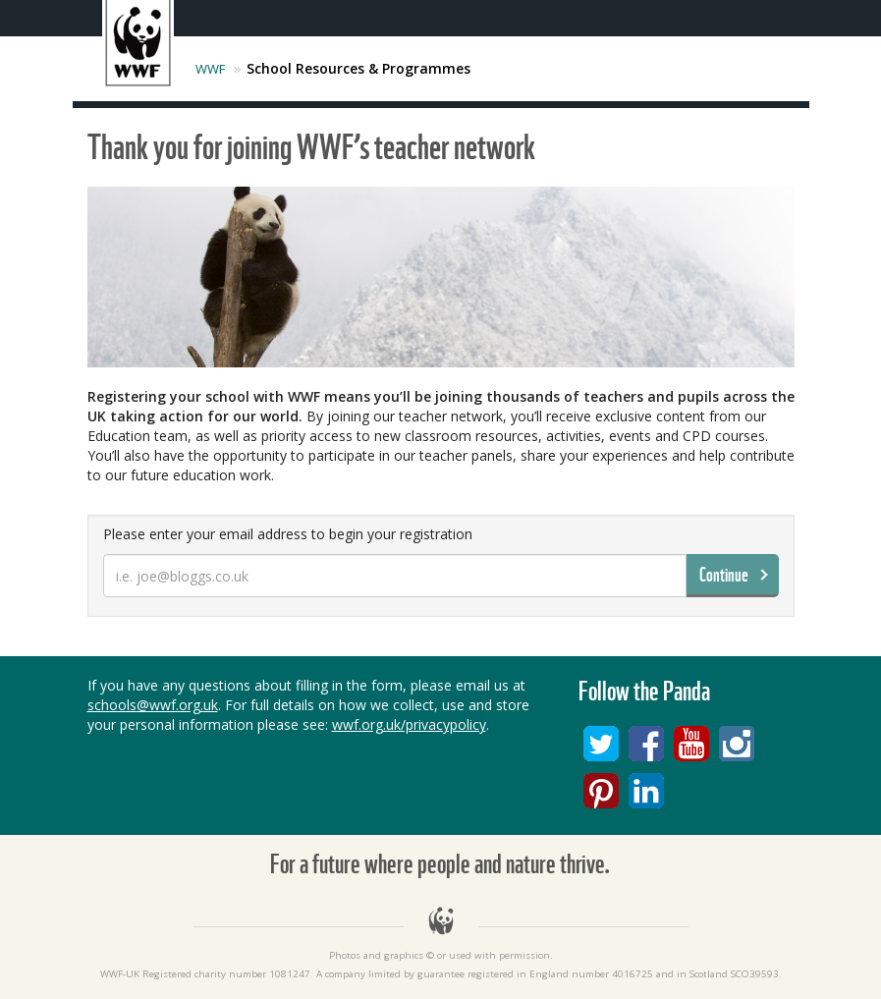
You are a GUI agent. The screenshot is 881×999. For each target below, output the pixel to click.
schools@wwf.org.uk (152, 704)
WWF (210, 69)
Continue (723, 574)
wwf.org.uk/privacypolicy (409, 724)
